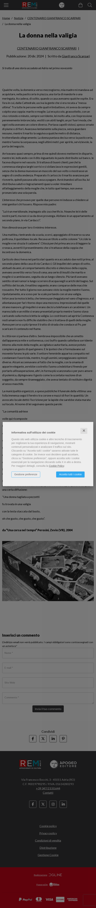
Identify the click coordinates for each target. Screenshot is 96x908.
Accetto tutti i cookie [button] (70, 474)
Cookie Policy (56, 465)
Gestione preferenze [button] (25, 474)
